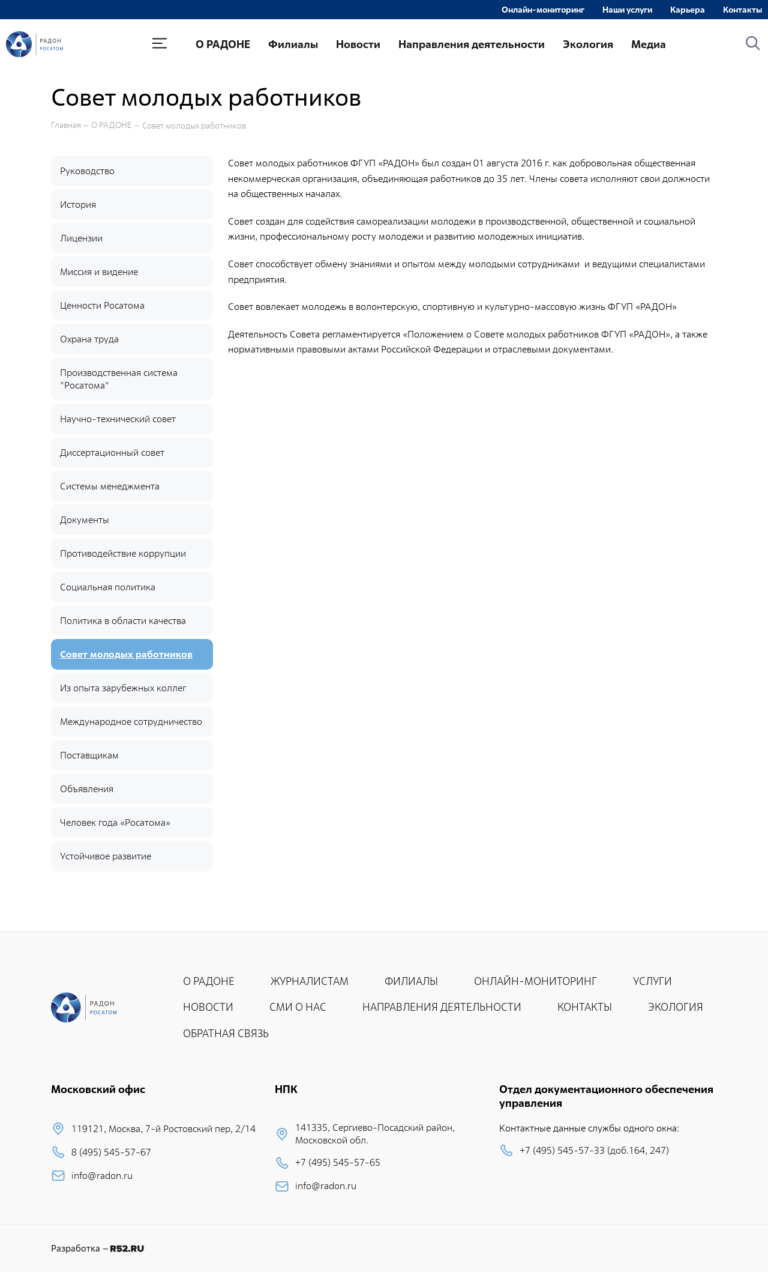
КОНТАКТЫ (584, 1007)
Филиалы (293, 44)
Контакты (742, 9)
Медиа (648, 44)
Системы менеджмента (110, 486)
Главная (66, 125)
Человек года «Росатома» (115, 822)
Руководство (87, 171)
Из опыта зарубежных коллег (123, 688)
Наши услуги (627, 9)
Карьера (687, 9)
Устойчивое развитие (105, 856)
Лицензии (81, 238)
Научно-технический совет (118, 419)
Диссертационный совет (112, 452)
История (78, 204)
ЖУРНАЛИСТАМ (310, 981)
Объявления (86, 789)
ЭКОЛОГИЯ (675, 1007)
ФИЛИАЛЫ (411, 981)
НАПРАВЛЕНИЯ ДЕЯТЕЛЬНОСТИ (441, 1007)
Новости (358, 44)
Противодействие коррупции (123, 553)
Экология (588, 44)
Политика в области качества (123, 620)
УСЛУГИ (652, 981)
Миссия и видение (99, 271)
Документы (84, 519)
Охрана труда (89, 339)
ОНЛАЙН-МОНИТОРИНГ (535, 981)
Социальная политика (107, 587)
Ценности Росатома (102, 305)
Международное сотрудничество (131, 721)
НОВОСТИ (208, 1007)
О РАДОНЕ (223, 44)
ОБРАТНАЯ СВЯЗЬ (226, 1033)
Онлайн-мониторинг (543, 9)
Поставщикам (89, 755)
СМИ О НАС (297, 1007)
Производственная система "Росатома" (119, 379)
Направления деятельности (471, 44)
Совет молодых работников (194, 125)
